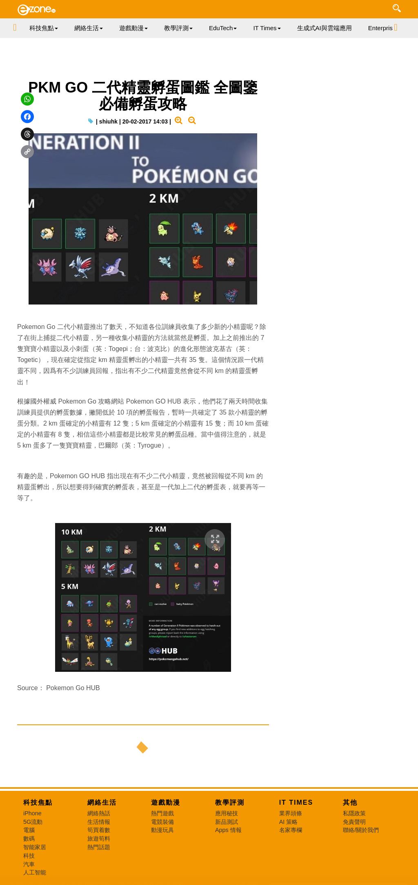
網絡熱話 (98, 813)
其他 (350, 802)
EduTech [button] (223, 27)
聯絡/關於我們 (361, 830)
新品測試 (226, 822)
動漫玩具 (162, 830)
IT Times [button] (266, 27)
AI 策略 (288, 822)
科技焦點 (38, 802)
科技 (29, 855)
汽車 (29, 864)
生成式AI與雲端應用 (324, 27)
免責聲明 (354, 822)
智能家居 (34, 847)
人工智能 (34, 872)
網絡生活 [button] (88, 27)
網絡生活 (102, 802)
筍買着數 (98, 830)
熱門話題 (98, 847)
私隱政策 (354, 813)
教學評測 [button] (178, 27)
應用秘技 (226, 813)
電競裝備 (162, 822)
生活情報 (98, 822)
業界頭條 (290, 813)
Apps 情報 (228, 830)
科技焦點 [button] (43, 27)
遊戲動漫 (165, 802)
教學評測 (230, 802)
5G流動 (32, 822)
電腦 (29, 830)
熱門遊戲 (162, 813)
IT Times (296, 802)
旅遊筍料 (98, 838)
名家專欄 (290, 830)
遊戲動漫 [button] (133, 27)
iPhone (32, 813)
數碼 (29, 838)
